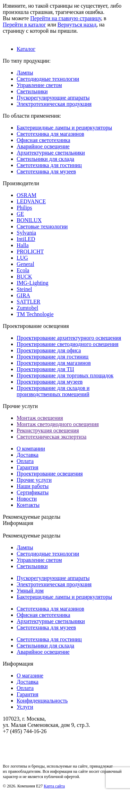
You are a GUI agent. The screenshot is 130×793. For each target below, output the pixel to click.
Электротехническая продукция (54, 104)
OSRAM (26, 195)
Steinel (24, 289)
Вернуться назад (77, 25)
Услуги (25, 707)
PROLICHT (30, 251)
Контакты (28, 505)
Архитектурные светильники (51, 153)
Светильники (32, 91)
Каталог (26, 49)
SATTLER (28, 302)
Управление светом (39, 85)
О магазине (30, 675)
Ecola (23, 270)
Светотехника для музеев (46, 171)
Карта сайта (54, 786)
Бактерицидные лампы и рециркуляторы (64, 128)
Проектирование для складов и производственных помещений (53, 391)
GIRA (23, 295)
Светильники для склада (45, 159)
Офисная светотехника (43, 140)
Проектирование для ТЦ (45, 369)
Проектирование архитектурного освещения (69, 338)
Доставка (27, 455)
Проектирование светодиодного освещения (68, 344)
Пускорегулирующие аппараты (53, 98)
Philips (24, 208)
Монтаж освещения (40, 418)
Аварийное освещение (43, 146)
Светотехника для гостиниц (49, 165)
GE (20, 214)
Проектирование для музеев (50, 382)
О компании (31, 449)
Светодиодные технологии (48, 79)
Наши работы (33, 486)
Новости (27, 499)
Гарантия (27, 467)
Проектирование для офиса (49, 350)
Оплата (25, 461)
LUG (22, 258)
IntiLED (26, 239)
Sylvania (26, 233)
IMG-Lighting (33, 283)
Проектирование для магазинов (54, 363)
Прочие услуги (34, 480)
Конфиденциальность (42, 701)
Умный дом (30, 591)
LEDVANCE (31, 201)
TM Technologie (35, 314)
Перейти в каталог (24, 25)
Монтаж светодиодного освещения (58, 424)
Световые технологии (42, 226)
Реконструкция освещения (48, 430)
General (25, 264)
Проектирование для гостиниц (52, 357)
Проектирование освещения (50, 474)
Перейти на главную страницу (65, 18)
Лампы (25, 73)
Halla (23, 245)
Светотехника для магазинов (50, 134)
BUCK (24, 277)
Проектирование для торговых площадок (65, 375)
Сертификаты (33, 492)
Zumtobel (27, 308)
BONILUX (29, 220)
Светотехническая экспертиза (51, 437)
